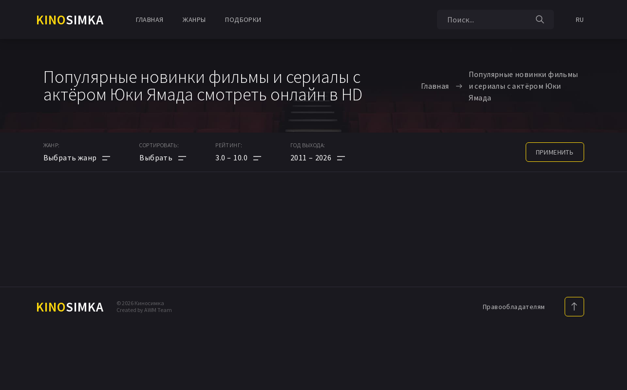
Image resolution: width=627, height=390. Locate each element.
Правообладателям (514, 306)
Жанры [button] (194, 19)
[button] (238, 157)
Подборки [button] (243, 19)
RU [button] (580, 19)
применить (555, 152)
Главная (150, 19)
